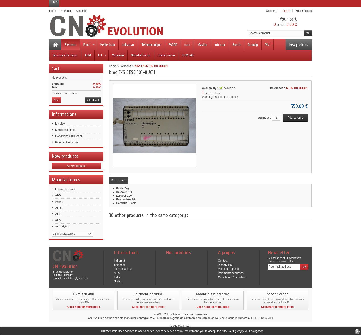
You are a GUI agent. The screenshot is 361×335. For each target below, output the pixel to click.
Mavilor (202, 45)
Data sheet (118, 180)
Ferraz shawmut (65, 189)
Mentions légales (65, 129)
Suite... (118, 281)
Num (117, 273)
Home (112, 66)
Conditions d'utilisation (69, 136)
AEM (88, 55)
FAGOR (173, 45)
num (187, 45)
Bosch (237, 45)
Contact (222, 260)
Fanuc (89, 45)
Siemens (70, 45)
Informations (64, 114)
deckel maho (166, 55)
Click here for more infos (83, 307)
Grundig (253, 45)
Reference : (277, 88)
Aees (58, 208)
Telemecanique (151, 45)
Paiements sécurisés (231, 273)
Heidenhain (107, 45)
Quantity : (264, 117)
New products (298, 45)
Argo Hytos (62, 226)
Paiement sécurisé (66, 142)
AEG (58, 214)
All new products (76, 165)
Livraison (60, 123)
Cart (56, 69)
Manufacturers (66, 180)
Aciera (59, 201)
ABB (58, 195)
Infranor (220, 45)
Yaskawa (118, 55)
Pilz (267, 45)
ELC (102, 55)
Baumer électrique (65, 55)
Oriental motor (141, 55)
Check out (93, 100)
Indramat (128, 45)
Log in (286, 10)
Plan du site (225, 264)
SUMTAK (188, 55)
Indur (117, 277)
